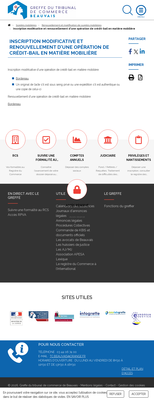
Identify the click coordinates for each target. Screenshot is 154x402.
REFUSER (115, 394)
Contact (110, 385)
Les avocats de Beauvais (74, 240)
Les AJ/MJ (64, 249)
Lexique (62, 259)
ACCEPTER (139, 394)
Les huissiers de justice (72, 245)
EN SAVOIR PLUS (78, 396)
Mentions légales (92, 385)
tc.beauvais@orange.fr (68, 356)
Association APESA (70, 254)
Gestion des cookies (131, 385)
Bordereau (22, 78)
